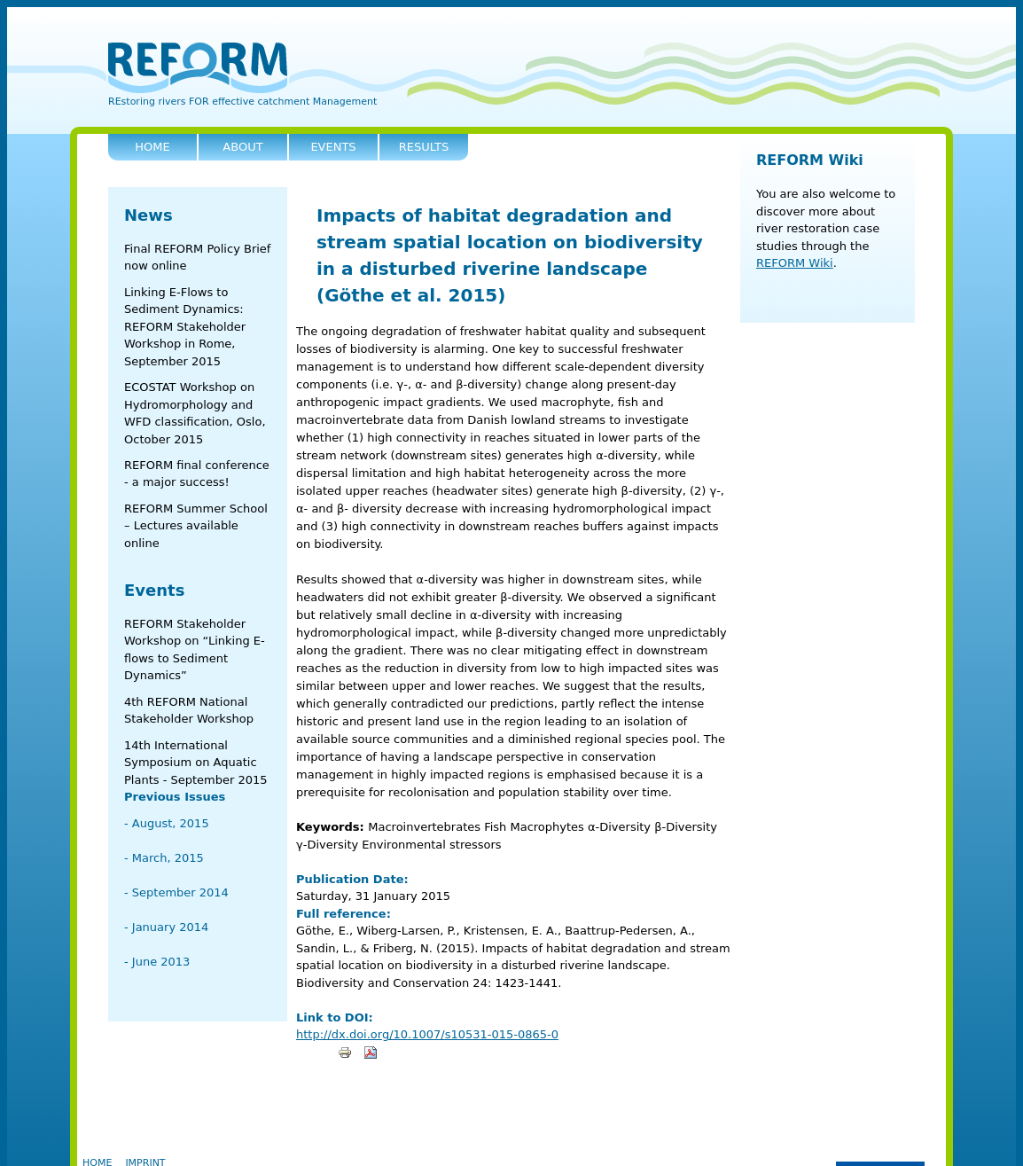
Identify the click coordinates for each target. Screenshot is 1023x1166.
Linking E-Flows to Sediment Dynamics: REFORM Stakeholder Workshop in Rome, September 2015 (185, 327)
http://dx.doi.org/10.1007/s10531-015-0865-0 (427, 1034)
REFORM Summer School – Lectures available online (196, 526)
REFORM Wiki (809, 160)
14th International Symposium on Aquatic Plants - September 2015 (196, 762)
